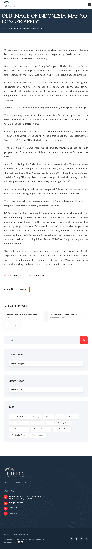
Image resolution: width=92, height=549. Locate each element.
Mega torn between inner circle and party (23, 314)
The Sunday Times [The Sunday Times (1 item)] (18, 435)
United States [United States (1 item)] (37, 435)
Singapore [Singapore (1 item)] (37, 423)
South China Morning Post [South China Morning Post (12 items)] (58, 423)
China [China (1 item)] (48, 417)
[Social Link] (71, 539)
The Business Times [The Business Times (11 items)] (19, 429)
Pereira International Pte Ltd (32, 539)
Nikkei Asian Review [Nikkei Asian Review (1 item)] (19, 423)
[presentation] (7, 325)
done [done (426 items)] (60, 417)
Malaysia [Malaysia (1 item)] (72, 417)
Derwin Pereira (16, 275)
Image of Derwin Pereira (12, 539)
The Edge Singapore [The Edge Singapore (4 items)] (41, 429)
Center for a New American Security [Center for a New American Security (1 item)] (25, 417)
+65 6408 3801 (14, 513)
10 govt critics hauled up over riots (64, 314)
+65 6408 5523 (14, 508)
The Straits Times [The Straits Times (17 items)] (62, 429)
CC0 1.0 (17, 542)
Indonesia (23, 290)
